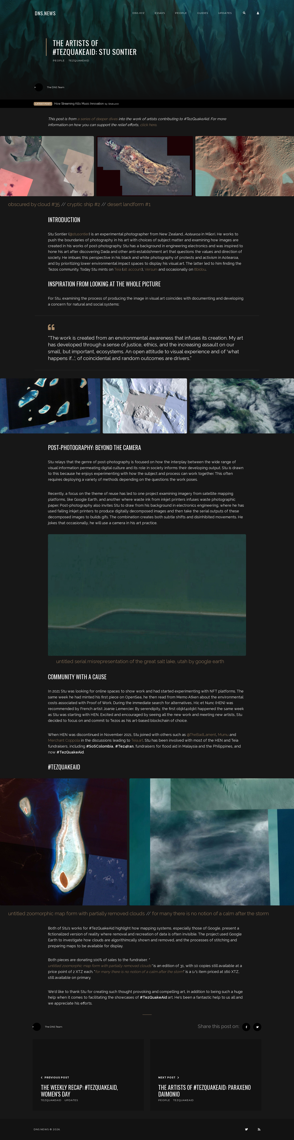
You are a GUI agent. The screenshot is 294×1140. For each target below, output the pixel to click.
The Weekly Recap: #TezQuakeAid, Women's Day (79, 1091)
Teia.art (137, 740)
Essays (160, 12)
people (59, 60)
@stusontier (79, 234)
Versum (151, 269)
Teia (117, 269)
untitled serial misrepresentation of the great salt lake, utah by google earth (140, 661)
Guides (202, 12)
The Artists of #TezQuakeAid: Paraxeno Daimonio (204, 1091)
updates (71, 1100)
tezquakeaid (79, 60)
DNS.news (45, 13)
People (181, 12)
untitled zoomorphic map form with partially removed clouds (76, 913)
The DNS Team (49, 87)
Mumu (223, 734)
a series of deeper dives (97, 119)
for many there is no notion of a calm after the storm (210, 913)
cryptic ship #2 (83, 204)
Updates (225, 12)
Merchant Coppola (64, 740)
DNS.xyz (139, 12)
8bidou (200, 269)
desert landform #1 (129, 204)
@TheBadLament (201, 734)
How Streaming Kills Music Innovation (86, 103)
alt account (132, 269)
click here (148, 125)
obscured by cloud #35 (34, 204)
